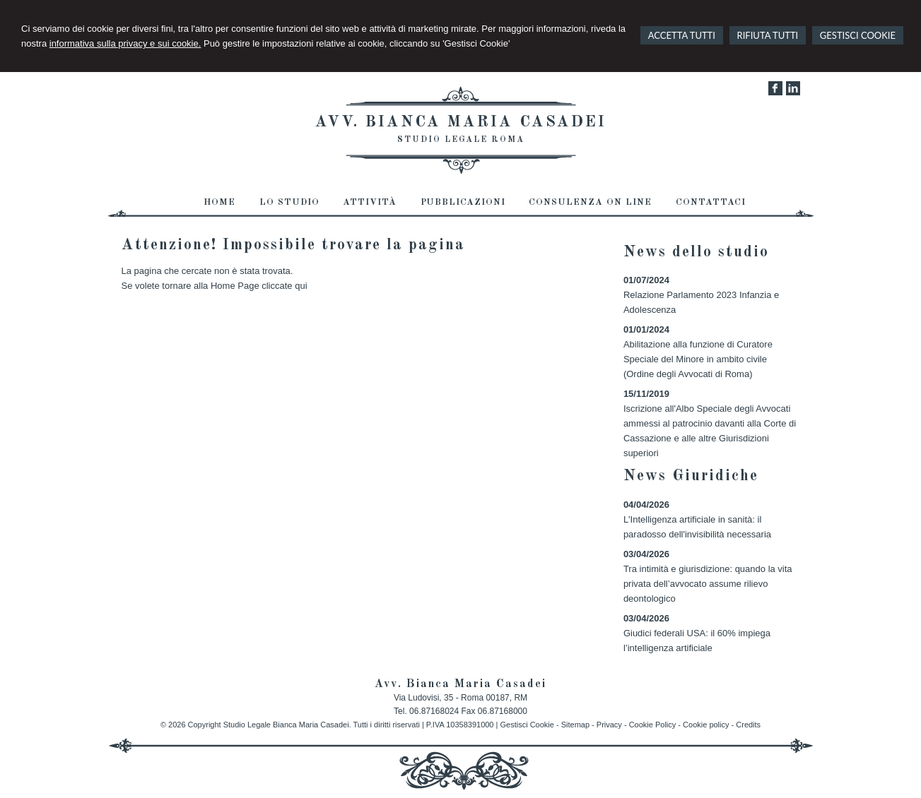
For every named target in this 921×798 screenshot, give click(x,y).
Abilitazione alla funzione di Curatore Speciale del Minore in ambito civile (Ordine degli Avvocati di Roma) (698, 359)
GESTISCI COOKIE (858, 35)
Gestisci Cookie (526, 724)
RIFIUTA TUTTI (768, 35)
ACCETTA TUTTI (681, 35)
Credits (748, 724)
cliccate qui (284, 285)
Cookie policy (706, 724)
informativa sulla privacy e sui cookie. (125, 43)
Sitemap (575, 724)
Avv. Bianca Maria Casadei (460, 122)
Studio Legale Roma (460, 140)
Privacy (609, 724)
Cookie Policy (652, 724)
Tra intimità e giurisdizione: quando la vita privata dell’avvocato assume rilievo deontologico (707, 584)
